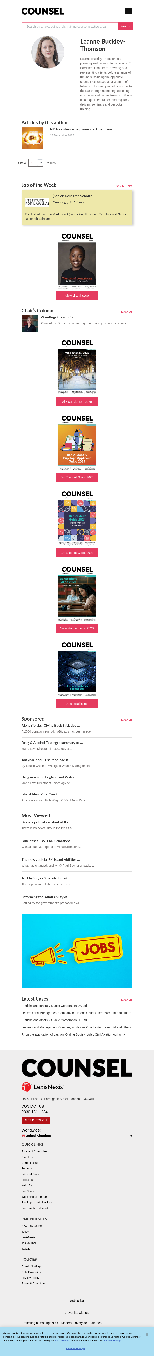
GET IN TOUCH (36, 1120)
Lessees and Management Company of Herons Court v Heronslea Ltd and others (76, 1013)
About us (27, 1179)
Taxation (27, 1248)
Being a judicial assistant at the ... (47, 822)
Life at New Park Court (39, 794)
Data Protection (31, 1272)
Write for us (29, 1185)
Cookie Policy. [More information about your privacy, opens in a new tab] (112, 1342)
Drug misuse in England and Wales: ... (50, 777)
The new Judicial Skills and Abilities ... (51, 859)
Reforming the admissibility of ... (46, 897)
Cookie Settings (31, 1266)
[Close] (147, 1336)
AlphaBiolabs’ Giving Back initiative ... (51, 725)
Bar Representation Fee (37, 1202)
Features (27, 1168)
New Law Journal (32, 1226)
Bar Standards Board (35, 1208)
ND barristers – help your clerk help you (81, 129)
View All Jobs (123, 186)
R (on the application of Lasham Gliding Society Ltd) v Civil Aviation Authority (73, 1034)
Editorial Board (31, 1174)
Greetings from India (57, 317)
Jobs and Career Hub (35, 1151)
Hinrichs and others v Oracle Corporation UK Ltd (54, 1005)
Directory (27, 1157)
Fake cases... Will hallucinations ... (48, 841)
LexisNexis (28, 1237)
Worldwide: (77, 1133)
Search (125, 26)
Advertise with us (77, 1312)
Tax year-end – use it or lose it (45, 760)
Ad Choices (62, 1342)
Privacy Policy (30, 1277)
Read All (126, 312)
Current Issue (30, 1162)
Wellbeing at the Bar (34, 1196)
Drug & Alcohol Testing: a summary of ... (52, 742)
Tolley (25, 1231)
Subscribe (77, 1300)
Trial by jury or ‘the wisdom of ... (46, 878)
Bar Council (29, 1191)
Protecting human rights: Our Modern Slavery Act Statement (62, 1323)
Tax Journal (29, 1243)
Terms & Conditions (34, 1283)
